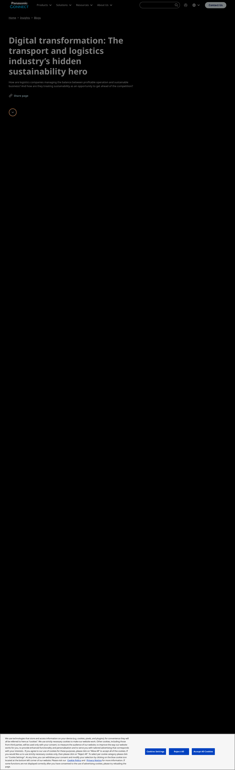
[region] (117, 752)
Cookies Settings (155, 751)
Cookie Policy (74, 760)
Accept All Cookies (203, 751)
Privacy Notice (94, 760)
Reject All (179, 751)
